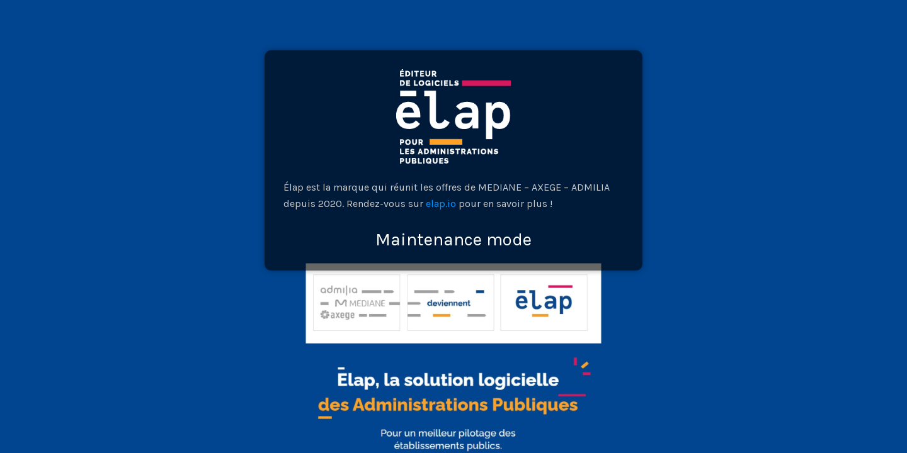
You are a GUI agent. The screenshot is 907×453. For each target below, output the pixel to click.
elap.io (441, 204)
